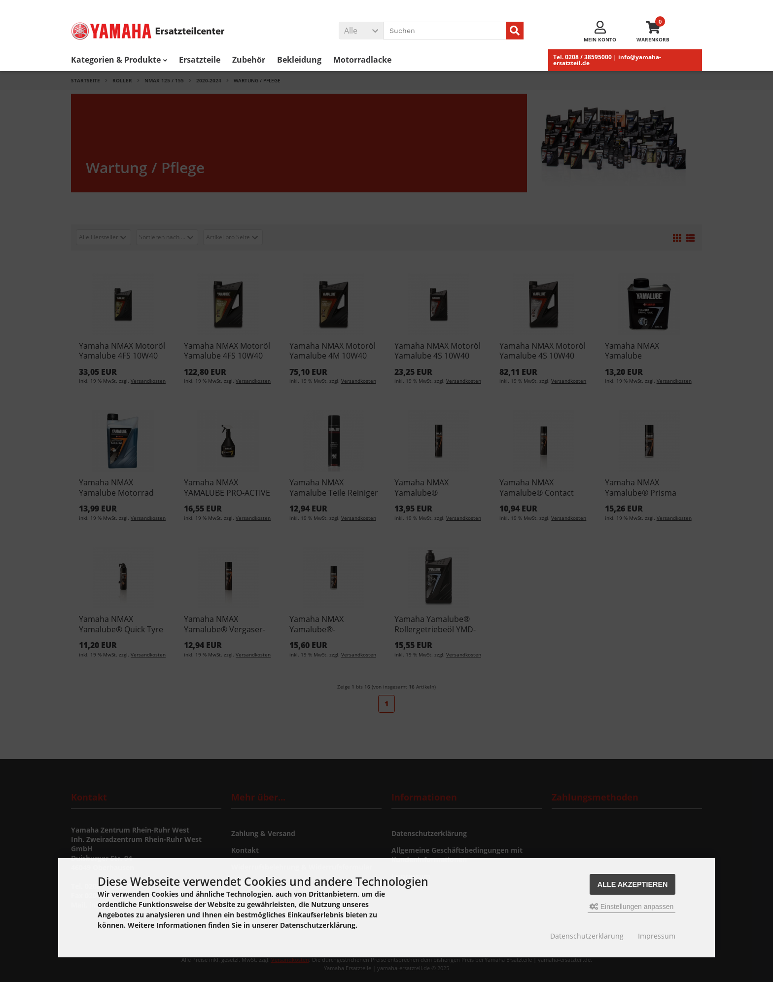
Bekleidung (299, 59)
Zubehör (248, 59)
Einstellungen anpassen (632, 906)
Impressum (656, 936)
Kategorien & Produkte (119, 59)
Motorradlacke (362, 59)
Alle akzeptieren (632, 884)
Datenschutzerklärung (587, 936)
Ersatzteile (199, 59)
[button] (361, 30)
